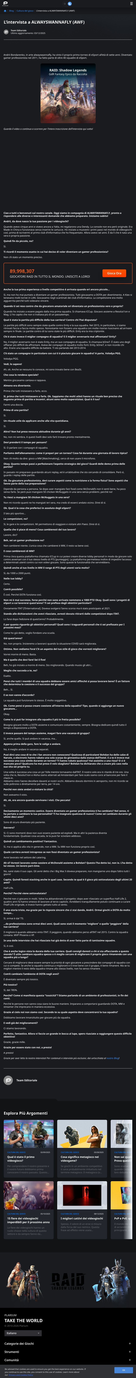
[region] (68, 1371)
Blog (11, 10)
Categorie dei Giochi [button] (19, 1344)
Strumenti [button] (11, 1352)
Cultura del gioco (25, 10)
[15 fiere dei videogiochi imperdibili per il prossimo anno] (29, 1210)
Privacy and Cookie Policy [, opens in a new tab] (21, 1375)
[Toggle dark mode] (67, 3)
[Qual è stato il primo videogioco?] (29, 1149)
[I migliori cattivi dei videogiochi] (82, 1210)
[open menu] (131, 3)
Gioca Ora (114, 273)
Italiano (12, 1333)
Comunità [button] (11, 1360)
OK (123, 1370)
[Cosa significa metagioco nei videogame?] (82, 1149)
